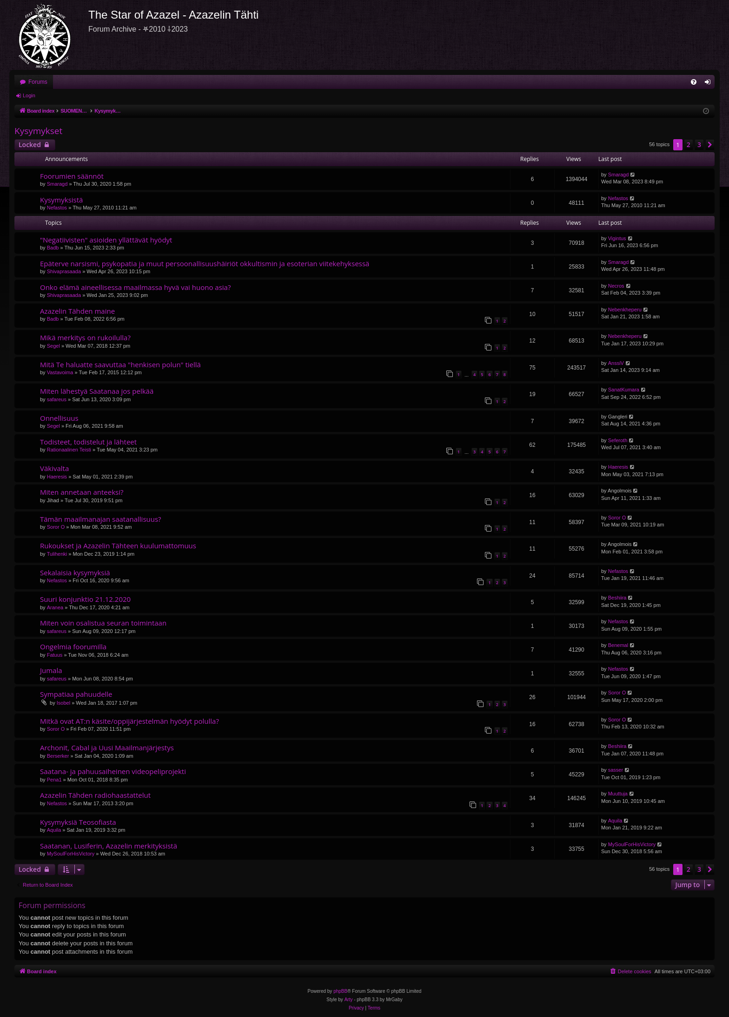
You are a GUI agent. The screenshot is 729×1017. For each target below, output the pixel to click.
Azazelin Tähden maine (77, 311)
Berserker (58, 756)
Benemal (618, 645)
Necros (616, 286)
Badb (53, 247)
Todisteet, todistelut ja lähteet (88, 441)
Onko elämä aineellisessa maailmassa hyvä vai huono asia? (135, 287)
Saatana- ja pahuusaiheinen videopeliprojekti (113, 771)
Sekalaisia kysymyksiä (75, 572)
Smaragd (57, 184)
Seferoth (618, 440)
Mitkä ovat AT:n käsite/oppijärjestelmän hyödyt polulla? (129, 721)
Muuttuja (618, 793)
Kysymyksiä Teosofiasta (78, 822)
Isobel (63, 703)
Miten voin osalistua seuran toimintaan (103, 622)
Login (29, 95)
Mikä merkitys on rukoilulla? (85, 337)
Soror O (56, 527)
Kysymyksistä (61, 199)
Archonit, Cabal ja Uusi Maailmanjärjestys (107, 747)
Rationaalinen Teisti (69, 449)
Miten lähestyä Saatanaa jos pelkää (96, 391)
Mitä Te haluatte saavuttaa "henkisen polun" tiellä (120, 364)
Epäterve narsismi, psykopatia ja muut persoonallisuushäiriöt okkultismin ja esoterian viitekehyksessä (204, 263)
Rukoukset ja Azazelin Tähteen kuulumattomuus (118, 545)
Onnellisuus (59, 418)
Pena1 (54, 779)
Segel (53, 346)
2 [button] (688, 144)
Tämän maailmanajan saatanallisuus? (100, 519)
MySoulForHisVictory (71, 853)
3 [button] (699, 144)
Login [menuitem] (710, 84)
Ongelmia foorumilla (73, 646)
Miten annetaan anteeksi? (81, 492)
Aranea (55, 607)
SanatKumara (623, 389)
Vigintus (617, 238)
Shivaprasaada (64, 271)
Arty (349, 999)
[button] (710, 144)
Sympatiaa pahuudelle (76, 694)
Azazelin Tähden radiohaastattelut (95, 795)
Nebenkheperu (625, 309)
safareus (56, 399)
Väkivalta (54, 468)
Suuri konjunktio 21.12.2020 (85, 599)
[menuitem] (694, 82)
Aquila (54, 830)
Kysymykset (38, 131)
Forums (37, 82)
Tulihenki (57, 554)
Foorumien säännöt (72, 176)
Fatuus (55, 655)
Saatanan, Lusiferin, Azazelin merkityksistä (108, 845)
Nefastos (57, 207)
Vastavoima (60, 372)
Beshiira (617, 597)
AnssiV (616, 363)
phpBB (340, 991)
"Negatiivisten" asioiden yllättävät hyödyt (106, 239)
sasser (615, 770)
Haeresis (57, 476)
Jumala (51, 670)
